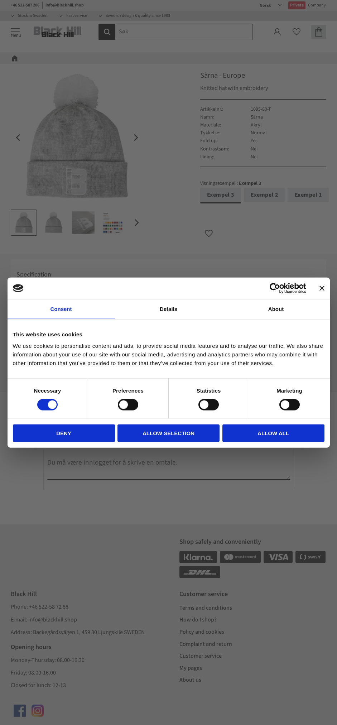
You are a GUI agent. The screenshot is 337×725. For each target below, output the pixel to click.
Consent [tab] (61, 309)
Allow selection (168, 433)
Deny (63, 433)
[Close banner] (321, 288)
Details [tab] (168, 309)
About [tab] (276, 309)
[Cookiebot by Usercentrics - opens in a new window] (275, 288)
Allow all (273, 433)
